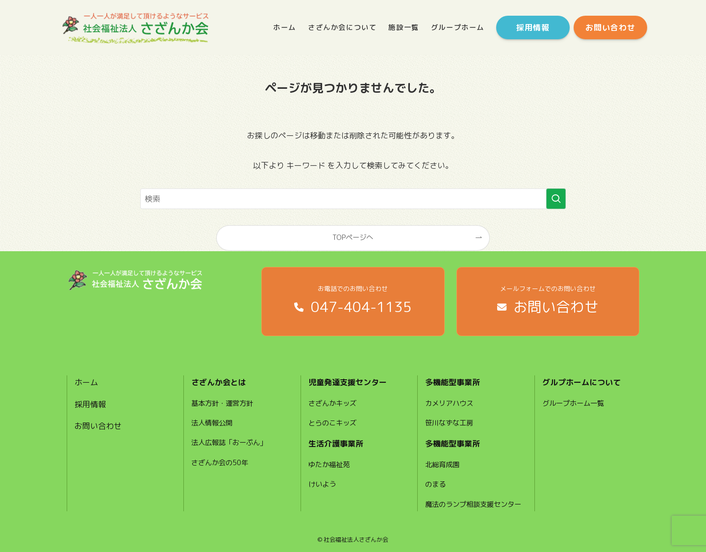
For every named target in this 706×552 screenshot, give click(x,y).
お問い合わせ (98, 426)
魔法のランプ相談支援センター (473, 504)
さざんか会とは (218, 382)
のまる (435, 484)
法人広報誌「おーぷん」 (229, 442)
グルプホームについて (581, 382)
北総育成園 (442, 465)
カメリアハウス (449, 403)
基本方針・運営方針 (222, 403)
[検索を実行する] (556, 198)
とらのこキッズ (332, 423)
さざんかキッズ (332, 403)
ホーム (86, 382)
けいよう (322, 484)
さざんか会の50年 (219, 463)
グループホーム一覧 (573, 403)
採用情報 (90, 404)
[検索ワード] (353, 198)
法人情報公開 (211, 423)
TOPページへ (352, 237)
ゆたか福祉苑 (329, 465)
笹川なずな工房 (449, 423)
